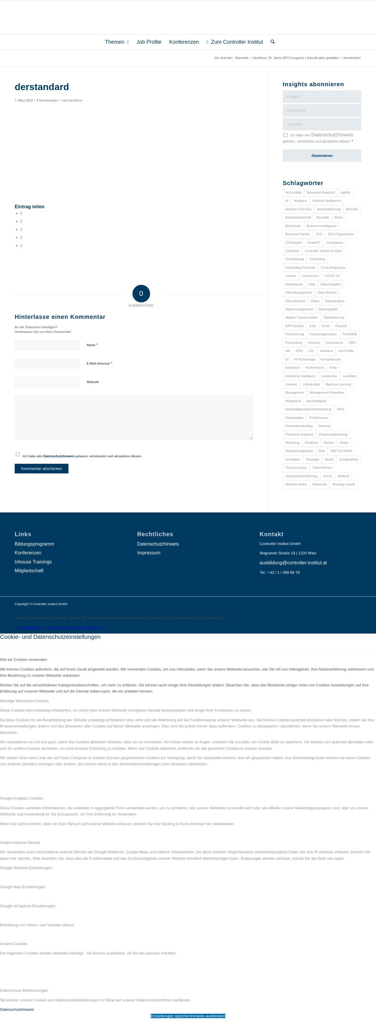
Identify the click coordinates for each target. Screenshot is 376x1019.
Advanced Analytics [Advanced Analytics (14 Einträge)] (321, 192)
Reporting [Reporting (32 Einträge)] (292, 442)
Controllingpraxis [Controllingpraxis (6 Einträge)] (333, 267)
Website (93, 382)
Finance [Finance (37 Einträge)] (341, 326)
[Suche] (271, 42)
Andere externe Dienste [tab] (20, 842)
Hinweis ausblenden (208, 1016)
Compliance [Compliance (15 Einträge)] (334, 242)
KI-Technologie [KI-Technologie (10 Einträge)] (304, 359)
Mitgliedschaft (29, 570)
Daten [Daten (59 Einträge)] (315, 301)
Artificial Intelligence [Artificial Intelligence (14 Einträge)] (327, 200)
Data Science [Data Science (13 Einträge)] (327, 292)
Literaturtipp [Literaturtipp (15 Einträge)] (311, 384)
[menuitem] (117, 42)
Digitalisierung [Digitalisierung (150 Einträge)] (334, 317)
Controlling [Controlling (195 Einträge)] (317, 259)
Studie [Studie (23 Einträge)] (329, 459)
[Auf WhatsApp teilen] (21, 229)
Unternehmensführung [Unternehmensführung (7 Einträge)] (301, 476)
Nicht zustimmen (47, 627)
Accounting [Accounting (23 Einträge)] (293, 192)
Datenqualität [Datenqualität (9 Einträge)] (328, 309)
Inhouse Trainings (33, 561)
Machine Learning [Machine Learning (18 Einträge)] (338, 384)
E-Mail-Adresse (100, 363)
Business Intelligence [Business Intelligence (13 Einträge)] (322, 226)
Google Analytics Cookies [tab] (21, 798)
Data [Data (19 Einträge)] (311, 284)
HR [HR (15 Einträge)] (287, 351)
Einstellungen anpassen (82, 627)
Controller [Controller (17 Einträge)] (292, 251)
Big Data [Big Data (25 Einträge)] (322, 217)
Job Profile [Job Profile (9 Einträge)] (346, 351)
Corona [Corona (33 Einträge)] (290, 275)
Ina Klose (75, 100)
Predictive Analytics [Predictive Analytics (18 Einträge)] (299, 434)
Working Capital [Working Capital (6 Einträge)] (343, 484)
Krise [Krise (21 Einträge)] (333, 367)
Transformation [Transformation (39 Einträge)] (296, 467)
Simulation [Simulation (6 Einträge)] (292, 459)
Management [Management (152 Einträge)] (294, 392)
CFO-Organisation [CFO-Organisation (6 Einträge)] (341, 234)
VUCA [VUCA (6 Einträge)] (327, 476)
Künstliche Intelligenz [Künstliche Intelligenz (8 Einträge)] (300, 376)
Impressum (148, 552)
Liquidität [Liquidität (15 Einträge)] (349, 376)
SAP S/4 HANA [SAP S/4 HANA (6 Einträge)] (341, 451)
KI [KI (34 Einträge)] (286, 359)
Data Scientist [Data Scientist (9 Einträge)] (295, 301)
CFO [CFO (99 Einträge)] (318, 234)
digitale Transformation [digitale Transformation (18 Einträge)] (301, 317)
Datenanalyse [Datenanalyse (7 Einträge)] (335, 301)
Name (92, 345)
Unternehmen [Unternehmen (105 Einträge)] (322, 467)
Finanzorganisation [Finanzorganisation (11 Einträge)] (323, 334)
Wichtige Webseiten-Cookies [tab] (24, 701)
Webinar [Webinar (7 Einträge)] (344, 476)
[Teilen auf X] (21, 221)
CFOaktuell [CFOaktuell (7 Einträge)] (293, 242)
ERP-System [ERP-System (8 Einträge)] (294, 326)
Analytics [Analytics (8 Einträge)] (300, 200)
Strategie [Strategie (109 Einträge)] (312, 459)
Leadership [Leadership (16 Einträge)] (329, 376)
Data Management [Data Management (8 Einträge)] (298, 292)
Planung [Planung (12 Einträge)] (324, 426)
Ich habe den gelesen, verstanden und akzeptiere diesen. (82, 456)
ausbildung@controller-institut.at (293, 562)
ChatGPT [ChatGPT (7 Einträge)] (313, 242)
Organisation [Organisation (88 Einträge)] (294, 417)
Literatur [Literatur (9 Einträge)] (291, 384)
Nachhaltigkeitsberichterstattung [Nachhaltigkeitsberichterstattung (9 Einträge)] (308, 409)
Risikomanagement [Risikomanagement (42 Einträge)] (299, 451)
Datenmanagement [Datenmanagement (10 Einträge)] (299, 309)
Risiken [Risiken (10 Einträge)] (329, 442)
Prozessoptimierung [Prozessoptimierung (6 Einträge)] (333, 434)
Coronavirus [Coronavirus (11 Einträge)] (310, 275)
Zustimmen (24, 627)
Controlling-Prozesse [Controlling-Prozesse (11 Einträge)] (300, 267)
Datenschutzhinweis (59, 456)
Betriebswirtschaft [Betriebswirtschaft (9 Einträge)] (298, 217)
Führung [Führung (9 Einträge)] (314, 342)
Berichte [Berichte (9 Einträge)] (352, 209)
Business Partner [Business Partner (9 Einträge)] (297, 234)
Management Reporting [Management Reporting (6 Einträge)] (327, 392)
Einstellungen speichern (171, 1016)
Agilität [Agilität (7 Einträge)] (345, 192)
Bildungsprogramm (34, 543)
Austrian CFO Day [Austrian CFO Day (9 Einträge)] (298, 209)
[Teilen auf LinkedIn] (21, 237)
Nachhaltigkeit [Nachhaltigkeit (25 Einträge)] (316, 401)
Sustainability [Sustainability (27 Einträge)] (348, 459)
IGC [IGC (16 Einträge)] (311, 351)
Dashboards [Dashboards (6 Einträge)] (294, 284)
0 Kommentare (47, 100)
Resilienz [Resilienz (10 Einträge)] (311, 442)
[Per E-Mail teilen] (21, 245)
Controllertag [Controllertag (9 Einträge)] (294, 259)
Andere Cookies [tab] (13, 944)
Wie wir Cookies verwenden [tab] (23, 659)
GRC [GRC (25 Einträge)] (352, 342)
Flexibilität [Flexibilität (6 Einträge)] (350, 334)
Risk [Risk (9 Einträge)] (322, 451)
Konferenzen (28, 552)
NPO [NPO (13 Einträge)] (340, 409)
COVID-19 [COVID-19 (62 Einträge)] (332, 275)
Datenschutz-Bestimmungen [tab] (24, 990)
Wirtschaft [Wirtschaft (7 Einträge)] (320, 484)
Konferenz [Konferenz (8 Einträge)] (292, 367)
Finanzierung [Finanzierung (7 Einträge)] (294, 334)
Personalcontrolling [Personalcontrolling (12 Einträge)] (299, 426)
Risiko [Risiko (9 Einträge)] (344, 442)
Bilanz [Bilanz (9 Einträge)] (338, 217)
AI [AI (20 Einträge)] (286, 200)
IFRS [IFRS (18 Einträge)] (299, 351)
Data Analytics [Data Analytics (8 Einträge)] (331, 284)
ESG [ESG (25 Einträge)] (312, 326)
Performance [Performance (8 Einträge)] (318, 417)
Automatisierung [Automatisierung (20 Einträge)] (329, 209)
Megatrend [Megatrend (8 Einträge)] (293, 401)
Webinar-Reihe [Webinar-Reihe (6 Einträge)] (296, 484)
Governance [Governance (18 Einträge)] (334, 342)
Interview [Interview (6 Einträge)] (326, 351)
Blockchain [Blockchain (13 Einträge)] (293, 226)
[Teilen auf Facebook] (21, 213)
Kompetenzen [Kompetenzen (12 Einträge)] (331, 359)
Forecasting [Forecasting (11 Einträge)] (293, 342)
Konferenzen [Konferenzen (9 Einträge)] (315, 367)
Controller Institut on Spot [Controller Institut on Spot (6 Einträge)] (323, 251)
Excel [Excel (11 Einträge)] (326, 326)
